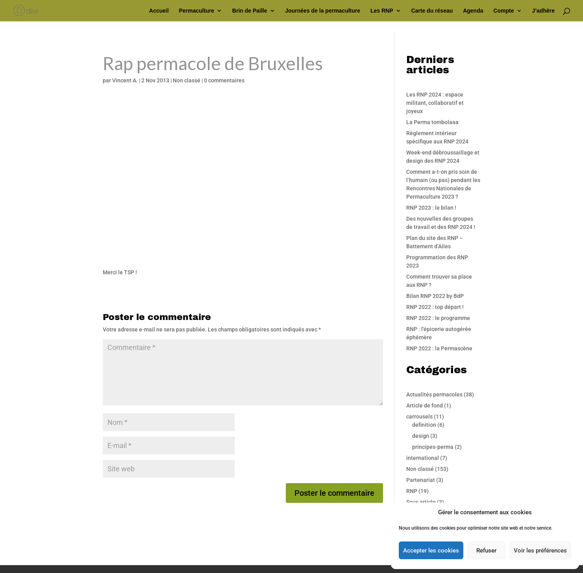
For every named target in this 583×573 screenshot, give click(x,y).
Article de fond (424, 405)
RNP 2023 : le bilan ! (431, 208)
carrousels (419, 416)
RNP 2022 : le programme (438, 318)
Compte (503, 11)
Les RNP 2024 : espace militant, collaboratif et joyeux (435, 102)
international (422, 458)
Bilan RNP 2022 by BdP (435, 296)
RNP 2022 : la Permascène (439, 348)
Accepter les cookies (431, 550)
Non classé (186, 80)
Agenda (473, 11)
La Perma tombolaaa (432, 122)
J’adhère (543, 11)
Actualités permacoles (434, 394)
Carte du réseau (432, 11)
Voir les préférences (540, 550)
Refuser (486, 550)
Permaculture (196, 11)
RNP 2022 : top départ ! (435, 307)
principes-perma (432, 447)
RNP (411, 491)
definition (424, 425)
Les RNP (381, 11)
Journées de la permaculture (322, 11)
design (420, 436)
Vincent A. (125, 80)
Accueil (159, 11)
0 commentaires (224, 80)
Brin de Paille (249, 11)
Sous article (421, 502)
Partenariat (420, 480)
